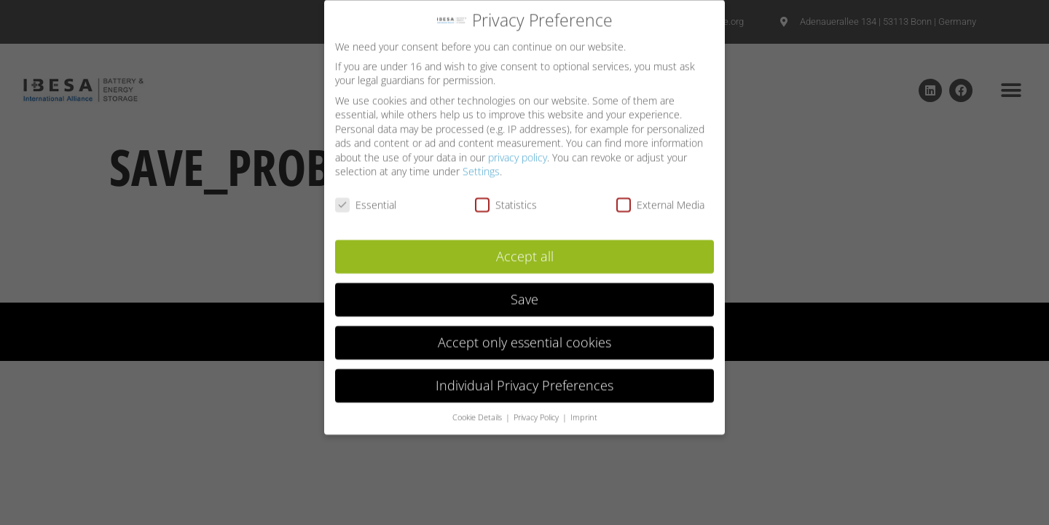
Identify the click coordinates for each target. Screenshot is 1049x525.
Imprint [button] (583, 411)
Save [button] (524, 293)
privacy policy (517, 151)
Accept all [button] (525, 250)
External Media (660, 199)
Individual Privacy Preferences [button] (524, 379)
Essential (365, 199)
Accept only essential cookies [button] (524, 336)
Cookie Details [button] (478, 411)
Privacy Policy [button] (537, 411)
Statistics (506, 199)
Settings (481, 166)
